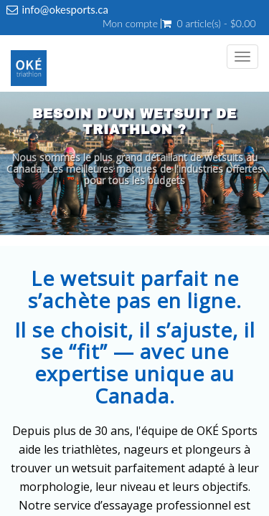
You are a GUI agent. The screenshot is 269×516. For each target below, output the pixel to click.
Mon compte (130, 24)
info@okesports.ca (65, 9)
